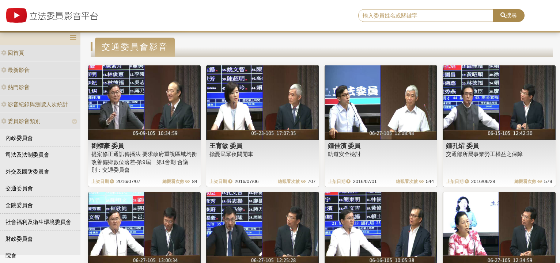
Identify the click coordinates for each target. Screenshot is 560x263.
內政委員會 (19, 138)
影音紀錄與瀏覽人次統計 (34, 104)
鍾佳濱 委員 (344, 145)
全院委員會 (19, 205)
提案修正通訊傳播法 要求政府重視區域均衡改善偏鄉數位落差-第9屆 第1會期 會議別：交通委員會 (144, 162)
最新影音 (15, 70)
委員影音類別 (21, 121)
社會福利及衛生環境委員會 (38, 222)
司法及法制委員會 (27, 155)
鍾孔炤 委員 (462, 145)
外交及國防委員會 (27, 171)
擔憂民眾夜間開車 (231, 154)
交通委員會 (19, 188)
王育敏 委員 (225, 145)
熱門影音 (15, 87)
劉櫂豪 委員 (107, 145)
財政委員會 (19, 239)
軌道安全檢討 (344, 154)
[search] (425, 15)
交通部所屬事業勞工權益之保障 (484, 154)
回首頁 (12, 53)
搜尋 (508, 15)
